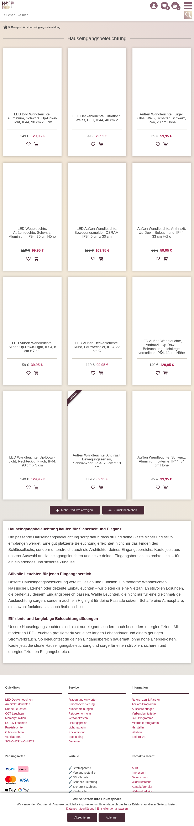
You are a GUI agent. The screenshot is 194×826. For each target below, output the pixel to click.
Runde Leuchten (16, 709)
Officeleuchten (14, 732)
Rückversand (76, 732)
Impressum (139, 772)
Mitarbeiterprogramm (145, 723)
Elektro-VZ (139, 736)
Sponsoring (75, 736)
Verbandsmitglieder (144, 713)
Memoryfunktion (15, 718)
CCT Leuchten (14, 713)
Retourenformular (79, 713)
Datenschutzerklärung (80, 808)
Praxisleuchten (14, 727)
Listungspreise (77, 723)
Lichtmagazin (77, 727)
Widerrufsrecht (141, 782)
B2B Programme (142, 718)
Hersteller (138, 727)
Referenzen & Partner (146, 699)
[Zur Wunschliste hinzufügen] (28, 145)
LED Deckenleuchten (19, 699)
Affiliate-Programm (144, 704)
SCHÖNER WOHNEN (19, 741)
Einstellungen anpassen (112, 808)
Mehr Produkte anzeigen (77, 510)
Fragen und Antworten (82, 699)
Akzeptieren (82, 817)
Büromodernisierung (81, 704)
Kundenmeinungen (80, 709)
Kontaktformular (142, 786)
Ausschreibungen (143, 709)
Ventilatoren (13, 736)
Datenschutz (140, 777)
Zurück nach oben (125, 510)
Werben (137, 732)
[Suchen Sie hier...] (93, 15)
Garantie (74, 741)
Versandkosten (78, 718)
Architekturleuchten (17, 704)
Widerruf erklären (143, 791)
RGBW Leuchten (16, 723)
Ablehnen (112, 817)
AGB (135, 768)
